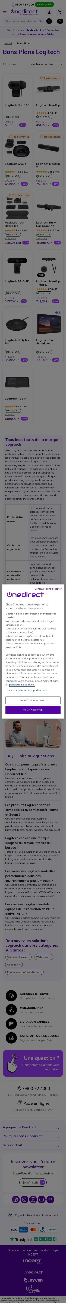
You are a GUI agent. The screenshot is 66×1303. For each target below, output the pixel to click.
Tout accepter (33, 710)
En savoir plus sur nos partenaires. (27, 690)
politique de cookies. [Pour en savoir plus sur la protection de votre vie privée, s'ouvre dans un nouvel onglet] (21, 684)
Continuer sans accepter (48, 588)
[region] (33, 651)
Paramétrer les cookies (33, 700)
